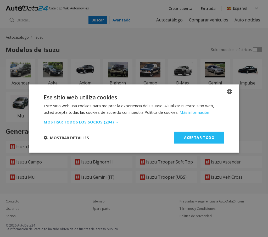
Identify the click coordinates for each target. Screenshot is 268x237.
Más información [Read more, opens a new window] (194, 112)
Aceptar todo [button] (199, 137)
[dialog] (134, 118)
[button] (134, 122)
